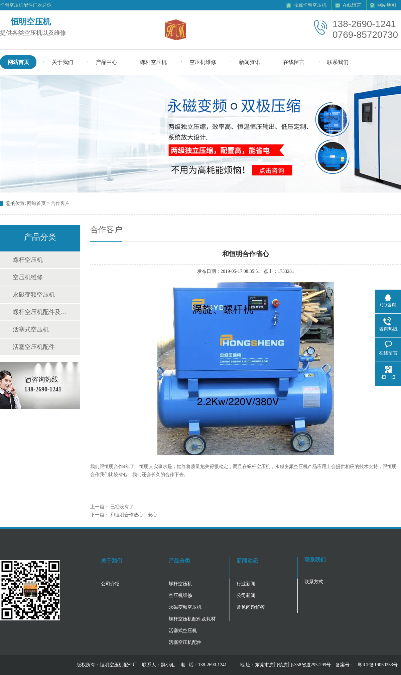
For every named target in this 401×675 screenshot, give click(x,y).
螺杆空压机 (28, 259)
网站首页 (36, 203)
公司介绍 (110, 583)
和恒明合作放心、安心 (133, 514)
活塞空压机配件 (34, 347)
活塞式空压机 (31, 329)
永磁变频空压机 (34, 294)
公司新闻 (246, 595)
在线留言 (352, 5)
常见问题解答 (251, 607)
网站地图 (386, 5)
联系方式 (313, 581)
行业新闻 (246, 583)
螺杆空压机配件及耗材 (40, 312)
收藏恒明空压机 (310, 5)
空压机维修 (28, 277)
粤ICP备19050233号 (378, 664)
